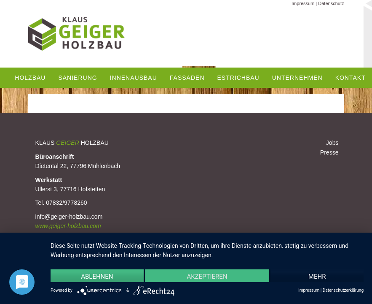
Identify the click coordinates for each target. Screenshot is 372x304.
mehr (317, 276)
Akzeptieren (207, 276)
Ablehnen (97, 276)
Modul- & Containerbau (94, 107)
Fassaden (187, 77)
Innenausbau (133, 77)
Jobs (332, 142)
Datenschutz (331, 3)
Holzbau (30, 77)
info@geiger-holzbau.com (69, 216)
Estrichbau (238, 77)
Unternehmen (297, 77)
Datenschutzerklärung (343, 290)
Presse (329, 152)
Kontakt (350, 77)
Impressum (303, 3)
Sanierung (77, 77)
